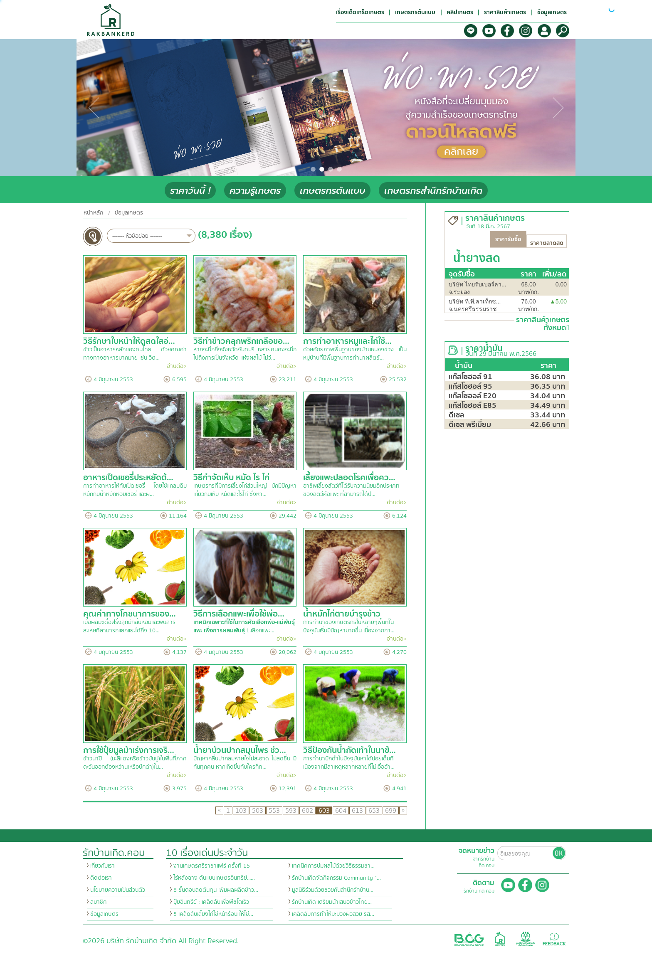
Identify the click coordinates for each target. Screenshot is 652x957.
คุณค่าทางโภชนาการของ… (129, 613)
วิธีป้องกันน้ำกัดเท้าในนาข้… (349, 750)
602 (307, 810)
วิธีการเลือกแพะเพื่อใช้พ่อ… (238, 613)
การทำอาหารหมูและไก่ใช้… (347, 341)
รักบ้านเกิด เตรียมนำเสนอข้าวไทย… (332, 902)
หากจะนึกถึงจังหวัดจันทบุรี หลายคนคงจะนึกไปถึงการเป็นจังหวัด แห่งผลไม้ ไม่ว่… (245, 354)
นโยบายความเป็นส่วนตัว (117, 890)
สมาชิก (98, 902)
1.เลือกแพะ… (244, 626)
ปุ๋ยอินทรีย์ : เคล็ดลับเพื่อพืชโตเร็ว (211, 902)
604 (340, 810)
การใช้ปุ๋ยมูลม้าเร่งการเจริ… (128, 750)
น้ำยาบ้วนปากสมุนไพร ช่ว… (239, 750)
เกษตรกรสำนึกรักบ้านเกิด (433, 190)
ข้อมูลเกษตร (129, 212)
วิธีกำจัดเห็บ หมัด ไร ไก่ (231, 477)
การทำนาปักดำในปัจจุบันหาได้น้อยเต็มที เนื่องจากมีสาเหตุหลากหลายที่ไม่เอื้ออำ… (349, 763)
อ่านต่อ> (177, 366)
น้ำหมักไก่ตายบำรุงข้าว (341, 613)
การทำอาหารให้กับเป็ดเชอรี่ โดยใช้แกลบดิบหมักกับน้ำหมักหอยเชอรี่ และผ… (135, 490)
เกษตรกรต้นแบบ (332, 190)
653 (374, 810)
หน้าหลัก (93, 212)
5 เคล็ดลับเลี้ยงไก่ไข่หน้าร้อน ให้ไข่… (213, 914)
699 (390, 810)
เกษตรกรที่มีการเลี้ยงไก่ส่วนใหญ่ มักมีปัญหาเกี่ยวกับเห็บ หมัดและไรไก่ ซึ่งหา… (245, 490)
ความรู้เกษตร (255, 190)
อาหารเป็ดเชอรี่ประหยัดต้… (128, 477)
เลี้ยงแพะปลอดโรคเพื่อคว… (349, 477)
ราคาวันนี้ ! (190, 190)
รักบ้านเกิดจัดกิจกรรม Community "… (336, 878)
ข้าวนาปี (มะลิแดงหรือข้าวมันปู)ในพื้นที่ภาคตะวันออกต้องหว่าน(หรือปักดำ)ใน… (135, 763)
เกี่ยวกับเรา (102, 866)
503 (257, 810)
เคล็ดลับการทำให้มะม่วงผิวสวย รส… (333, 914)
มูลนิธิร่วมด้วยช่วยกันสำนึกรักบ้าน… (332, 890)
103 (241, 810)
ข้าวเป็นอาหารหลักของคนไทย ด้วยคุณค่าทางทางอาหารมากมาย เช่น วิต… (135, 354)
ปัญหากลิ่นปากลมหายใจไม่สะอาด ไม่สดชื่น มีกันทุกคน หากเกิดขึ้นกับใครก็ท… (245, 763)
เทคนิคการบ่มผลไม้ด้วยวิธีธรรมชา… (333, 866)
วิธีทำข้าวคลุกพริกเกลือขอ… (241, 341)
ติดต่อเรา (101, 878)
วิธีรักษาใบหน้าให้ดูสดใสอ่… (129, 341)
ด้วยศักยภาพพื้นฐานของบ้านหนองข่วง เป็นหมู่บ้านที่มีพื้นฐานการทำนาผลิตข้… (355, 354)
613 (357, 810)
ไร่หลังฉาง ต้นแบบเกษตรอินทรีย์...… (214, 878)
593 (290, 810)
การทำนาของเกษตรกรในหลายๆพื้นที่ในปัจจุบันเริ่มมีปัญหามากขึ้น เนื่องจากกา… (349, 626)
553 (274, 810)
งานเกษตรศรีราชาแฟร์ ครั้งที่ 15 (211, 866)
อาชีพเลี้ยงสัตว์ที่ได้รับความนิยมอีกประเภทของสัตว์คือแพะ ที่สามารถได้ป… (351, 490)
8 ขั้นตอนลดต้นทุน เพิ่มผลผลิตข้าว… (215, 890)
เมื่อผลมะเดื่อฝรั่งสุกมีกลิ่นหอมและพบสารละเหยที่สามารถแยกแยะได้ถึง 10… (129, 626)
